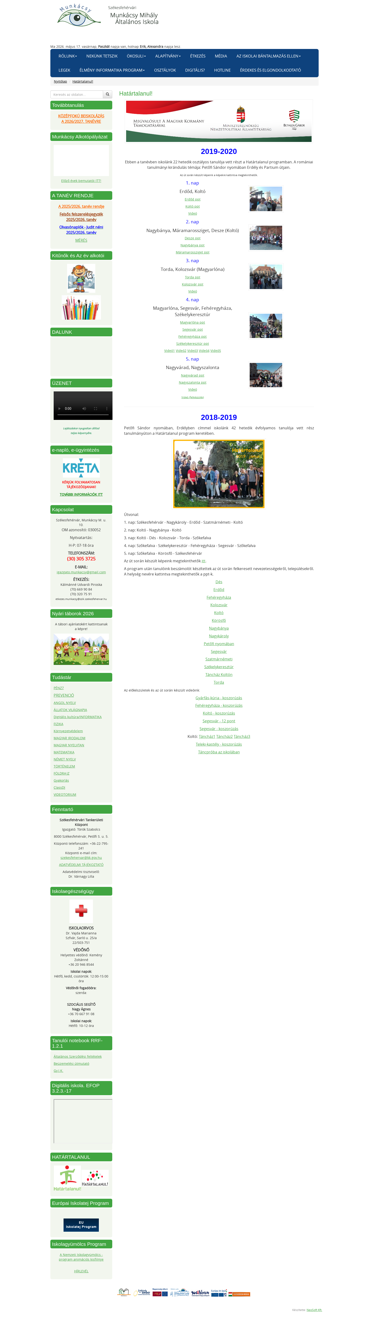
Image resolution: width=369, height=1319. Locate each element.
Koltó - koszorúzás (219, 713)
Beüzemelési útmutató (71, 1063)
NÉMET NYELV (65, 759)
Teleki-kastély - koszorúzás (219, 744)
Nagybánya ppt (192, 245)
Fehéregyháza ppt (192, 336)
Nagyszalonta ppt (192, 382)
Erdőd (218, 589)
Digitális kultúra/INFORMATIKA (78, 717)
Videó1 (169, 350)
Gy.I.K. (58, 1070)
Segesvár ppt (192, 329)
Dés (219, 581)
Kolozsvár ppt (192, 284)
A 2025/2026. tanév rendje (81, 206)
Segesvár (219, 651)
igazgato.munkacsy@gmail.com (81, 572)
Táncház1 (207, 736)
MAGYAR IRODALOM (69, 738)
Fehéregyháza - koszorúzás (219, 705)
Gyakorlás (61, 780)
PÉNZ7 (59, 688)
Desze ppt (193, 238)
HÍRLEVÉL (81, 1271)
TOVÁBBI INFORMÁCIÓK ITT (81, 494)
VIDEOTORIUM (65, 794)
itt (203, 560)
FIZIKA (58, 724)
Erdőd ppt (193, 199)
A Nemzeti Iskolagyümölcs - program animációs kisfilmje (81, 1257)
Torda (219, 682)
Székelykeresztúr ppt (192, 343)
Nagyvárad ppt (192, 375)
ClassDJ (59, 787)
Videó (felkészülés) (192, 397)
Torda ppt (192, 277)
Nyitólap (60, 81)
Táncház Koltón (219, 674)
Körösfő (219, 620)
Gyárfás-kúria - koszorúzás (219, 697)
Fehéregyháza (219, 597)
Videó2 (181, 350)
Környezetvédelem (68, 731)
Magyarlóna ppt (192, 322)
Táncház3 (242, 736)
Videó (192, 213)
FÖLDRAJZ (61, 773)
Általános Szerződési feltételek (78, 1056)
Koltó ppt (192, 206)
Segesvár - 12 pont (219, 721)
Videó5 (215, 350)
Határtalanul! (82, 81)
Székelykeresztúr (219, 666)
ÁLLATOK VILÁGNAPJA (70, 710)
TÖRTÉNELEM (64, 766)
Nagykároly (219, 636)
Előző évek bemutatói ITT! (81, 180)
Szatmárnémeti (219, 659)
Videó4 (204, 350)
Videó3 (192, 350)
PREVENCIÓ (64, 695)
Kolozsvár (219, 604)
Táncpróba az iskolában (219, 752)
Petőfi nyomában (219, 643)
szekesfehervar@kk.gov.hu (81, 857)
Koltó (219, 612)
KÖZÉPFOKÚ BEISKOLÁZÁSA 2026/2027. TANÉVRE (81, 118)
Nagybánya (219, 628)
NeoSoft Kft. (314, 1310)
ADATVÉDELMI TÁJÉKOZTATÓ (81, 864)
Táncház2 (224, 736)
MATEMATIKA (64, 752)
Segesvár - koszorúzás (219, 728)
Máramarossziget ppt (192, 252)
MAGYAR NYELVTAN (69, 745)
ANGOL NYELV (65, 702)
